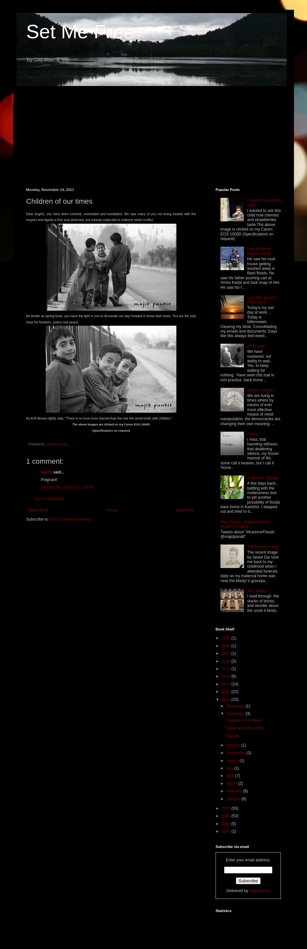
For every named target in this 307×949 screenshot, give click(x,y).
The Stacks (257, 591)
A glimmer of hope (263, 477)
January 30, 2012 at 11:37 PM (67, 487)
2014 (227, 676)
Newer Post (38, 510)
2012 (227, 691)
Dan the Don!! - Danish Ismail (260, 251)
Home (112, 510)
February (234, 791)
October (233, 745)
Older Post (185, 510)
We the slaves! (260, 390)
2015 (227, 668)
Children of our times (243, 720)
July (230, 768)
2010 (227, 808)
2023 (227, 638)
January (233, 799)
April (230, 775)
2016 (227, 661)
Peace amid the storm (244, 728)
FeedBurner (259, 891)
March (232, 783)
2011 (227, 699)
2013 (227, 684)
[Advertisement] (153, 132)
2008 (227, 823)
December (236, 706)
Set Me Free (80, 32)
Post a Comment (48, 498)
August (233, 760)
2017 (227, 653)
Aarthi (47, 472)
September (236, 753)
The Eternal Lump (262, 546)
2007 (227, 831)
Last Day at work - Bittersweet (263, 299)
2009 (227, 816)
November (236, 713)
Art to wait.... (258, 346)
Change (232, 735)
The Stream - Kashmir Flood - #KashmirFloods (246, 524)
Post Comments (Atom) (70, 519)
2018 (227, 646)
